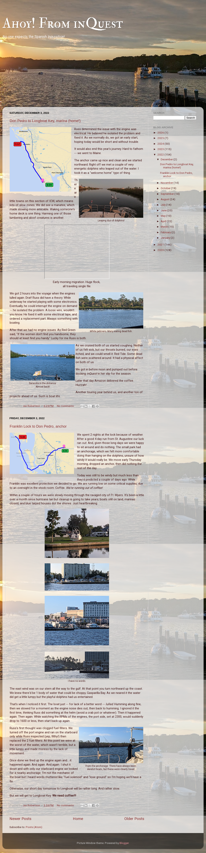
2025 (161, 138)
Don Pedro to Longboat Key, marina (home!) (45, 121)
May (163, 215)
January (166, 237)
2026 (161, 132)
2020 (161, 250)
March (165, 226)
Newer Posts (20, 818)
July (163, 204)
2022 (161, 154)
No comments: (66, 405)
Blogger (124, 843)
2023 (161, 149)
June (164, 210)
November (167, 182)
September (167, 193)
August (165, 199)
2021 (161, 244)
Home (78, 818)
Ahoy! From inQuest (62, 23)
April (164, 221)
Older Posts (134, 818)
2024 (161, 143)
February (166, 232)
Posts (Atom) (34, 827)
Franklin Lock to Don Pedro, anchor (38, 426)
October (166, 188)
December (167, 159)
